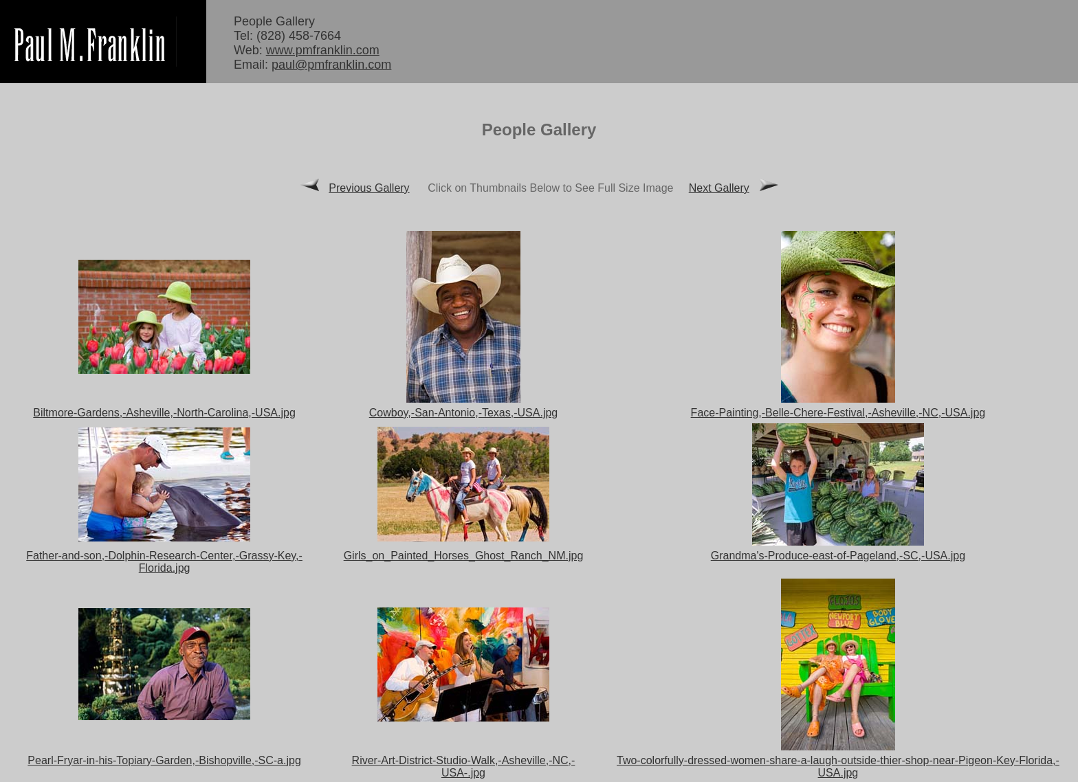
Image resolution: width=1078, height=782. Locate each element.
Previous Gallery (369, 188)
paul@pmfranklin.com (331, 64)
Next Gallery (719, 188)
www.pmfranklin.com (323, 50)
